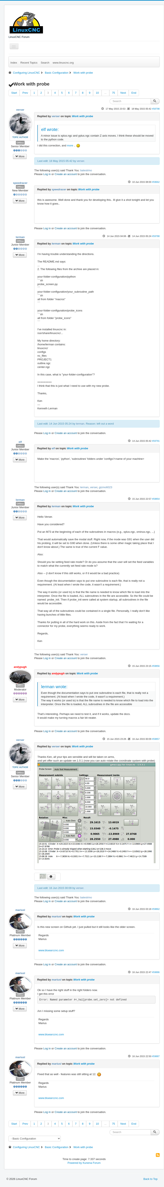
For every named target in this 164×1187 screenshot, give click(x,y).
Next (123, 92)
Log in (47, 174)
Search (45, 62)
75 (113, 92)
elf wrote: (50, 129)
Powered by (75, 1162)
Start (14, 92)
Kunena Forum (92, 1162)
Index (13, 62)
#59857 (156, 739)
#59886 (156, 972)
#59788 (156, 236)
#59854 (156, 499)
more (70, 145)
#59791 (156, 441)
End (133, 92)
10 (97, 92)
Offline (20, 142)
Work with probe (82, 116)
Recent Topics (28, 62)
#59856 (156, 666)
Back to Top (150, 1179)
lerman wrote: (54, 686)
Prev (25, 92)
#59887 (156, 1056)
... (105, 92)
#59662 (156, 182)
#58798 (156, 109)
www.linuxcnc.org (63, 62)
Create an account (66, 174)
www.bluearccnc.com (51, 950)
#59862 (156, 909)
